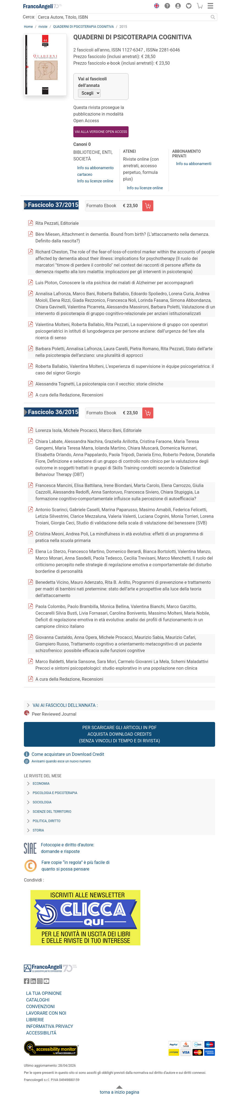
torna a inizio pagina (119, 1092)
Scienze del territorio (52, 812)
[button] (155, 7)
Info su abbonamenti (193, 164)
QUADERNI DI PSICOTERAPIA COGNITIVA (83, 27)
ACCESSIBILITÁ (41, 1033)
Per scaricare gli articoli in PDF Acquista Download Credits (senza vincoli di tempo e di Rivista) (119, 734)
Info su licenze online (95, 181)
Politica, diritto (46, 821)
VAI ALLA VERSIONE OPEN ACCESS (101, 132)
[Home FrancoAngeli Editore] (42, 6)
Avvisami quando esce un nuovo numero (61, 761)
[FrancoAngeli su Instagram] (40, 982)
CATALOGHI (37, 1000)
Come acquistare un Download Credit (68, 754)
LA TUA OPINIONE (44, 993)
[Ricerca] (213, 17)
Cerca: (29, 17)
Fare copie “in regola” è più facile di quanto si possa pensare (75, 866)
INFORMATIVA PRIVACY (49, 1026)
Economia (41, 784)
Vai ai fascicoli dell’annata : (65, 705)
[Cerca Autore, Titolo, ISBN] (122, 17)
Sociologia (42, 802)
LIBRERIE (35, 1019)
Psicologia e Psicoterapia (55, 793)
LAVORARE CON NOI (46, 1013)
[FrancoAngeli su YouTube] (46, 982)
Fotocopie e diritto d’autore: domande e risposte (67, 848)
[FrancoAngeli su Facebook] (26, 982)
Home (28, 27)
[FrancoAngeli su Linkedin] (33, 982)
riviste (42, 27)
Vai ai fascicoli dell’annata (92, 82)
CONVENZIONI (40, 1006)
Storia (38, 830)
